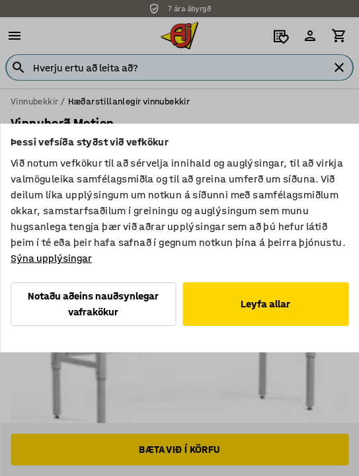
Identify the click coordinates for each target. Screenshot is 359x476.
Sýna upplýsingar (51, 258)
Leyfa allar (265, 304)
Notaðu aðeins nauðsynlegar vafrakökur (93, 304)
